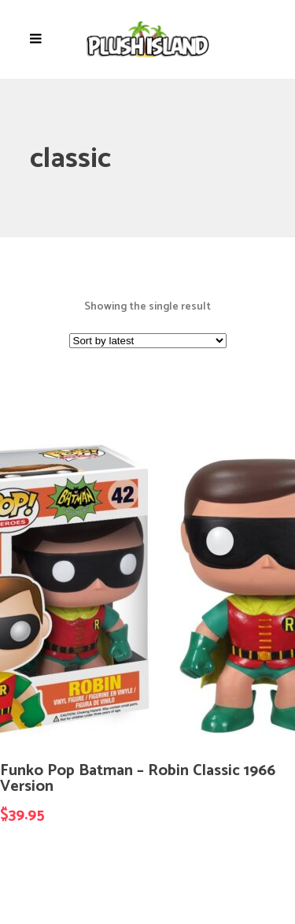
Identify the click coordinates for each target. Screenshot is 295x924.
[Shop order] (148, 340)
